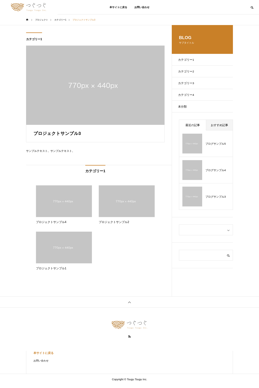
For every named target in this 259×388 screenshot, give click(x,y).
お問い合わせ (141, 7)
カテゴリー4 (187, 97)
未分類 (183, 110)
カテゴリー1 (34, 39)
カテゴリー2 (187, 72)
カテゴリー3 (187, 85)
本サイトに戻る (118, 7)
